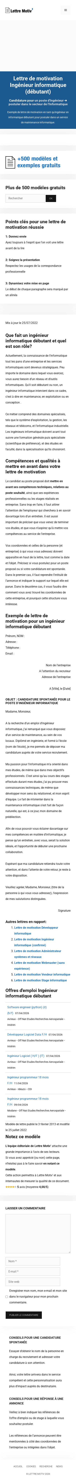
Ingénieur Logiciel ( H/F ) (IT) (25, 1056)
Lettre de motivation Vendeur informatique (42, 974)
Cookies (31, 1466)
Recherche (45, 1466)
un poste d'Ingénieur (49, 100)
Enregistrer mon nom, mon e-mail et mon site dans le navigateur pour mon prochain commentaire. (38, 1296)
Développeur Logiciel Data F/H (27, 1034)
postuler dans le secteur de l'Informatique (38, 104)
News (59, 1466)
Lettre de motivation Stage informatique (40, 980)
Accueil (18, 1466)
